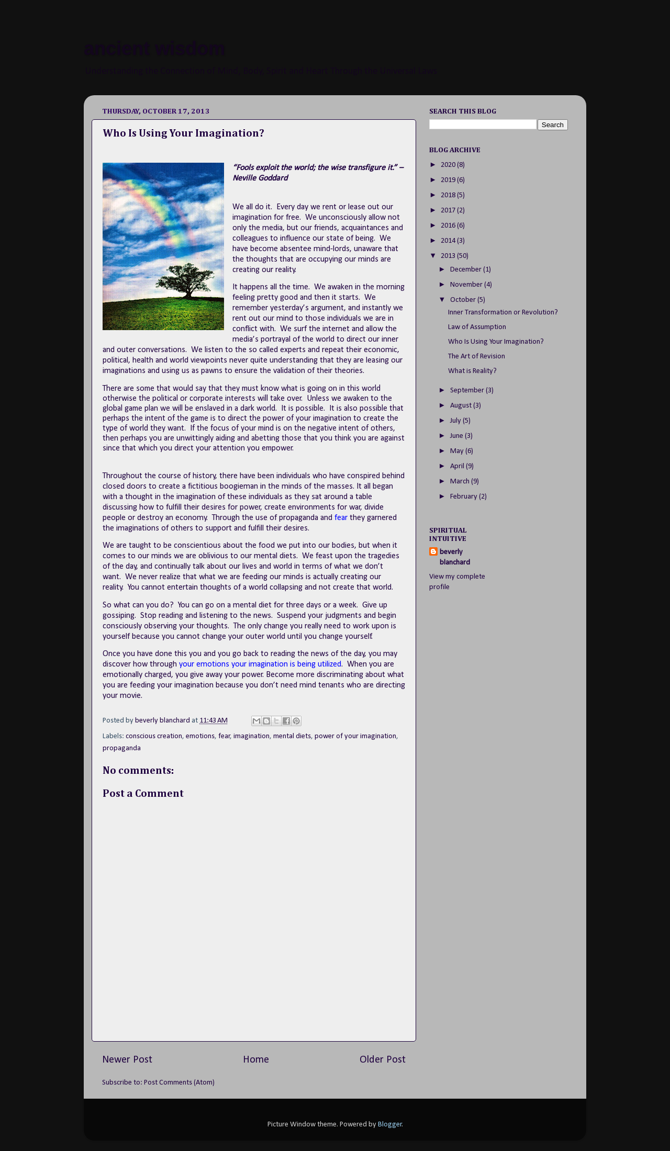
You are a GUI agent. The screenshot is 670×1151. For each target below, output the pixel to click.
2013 (449, 256)
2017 (449, 211)
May (457, 451)
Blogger (390, 1125)
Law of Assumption (477, 327)
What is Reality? (472, 371)
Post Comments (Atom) (179, 1083)
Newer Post (127, 1060)
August (461, 406)
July (456, 421)
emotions (200, 736)
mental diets (292, 736)
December (466, 270)
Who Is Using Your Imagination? (496, 342)
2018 (449, 195)
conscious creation (154, 736)
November (467, 285)
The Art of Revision (476, 356)
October (463, 300)
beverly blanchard (455, 557)
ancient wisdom (154, 48)
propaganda (122, 748)
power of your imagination (355, 736)
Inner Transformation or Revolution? (503, 313)
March (460, 482)
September (468, 390)
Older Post (383, 1060)
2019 (449, 180)
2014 (449, 241)
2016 (449, 226)
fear (224, 736)
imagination (251, 736)
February (464, 497)
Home (256, 1060)
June (457, 436)
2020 (449, 165)
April (458, 466)
